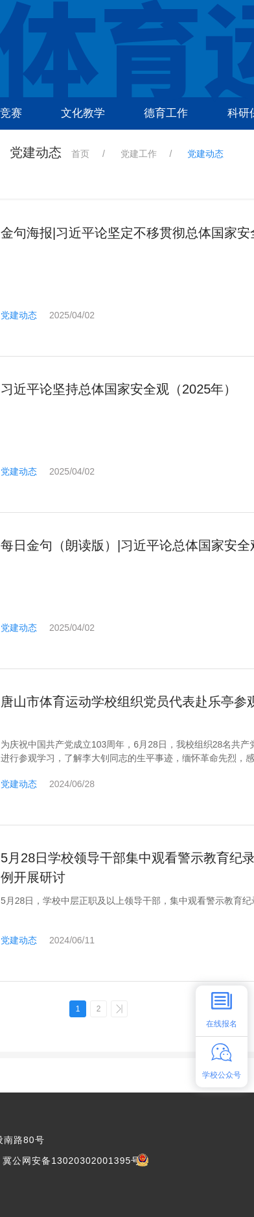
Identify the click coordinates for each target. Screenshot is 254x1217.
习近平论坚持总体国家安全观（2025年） (119, 389)
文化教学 (83, 113)
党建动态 (19, 315)
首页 (80, 153)
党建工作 (139, 153)
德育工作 (166, 113)
